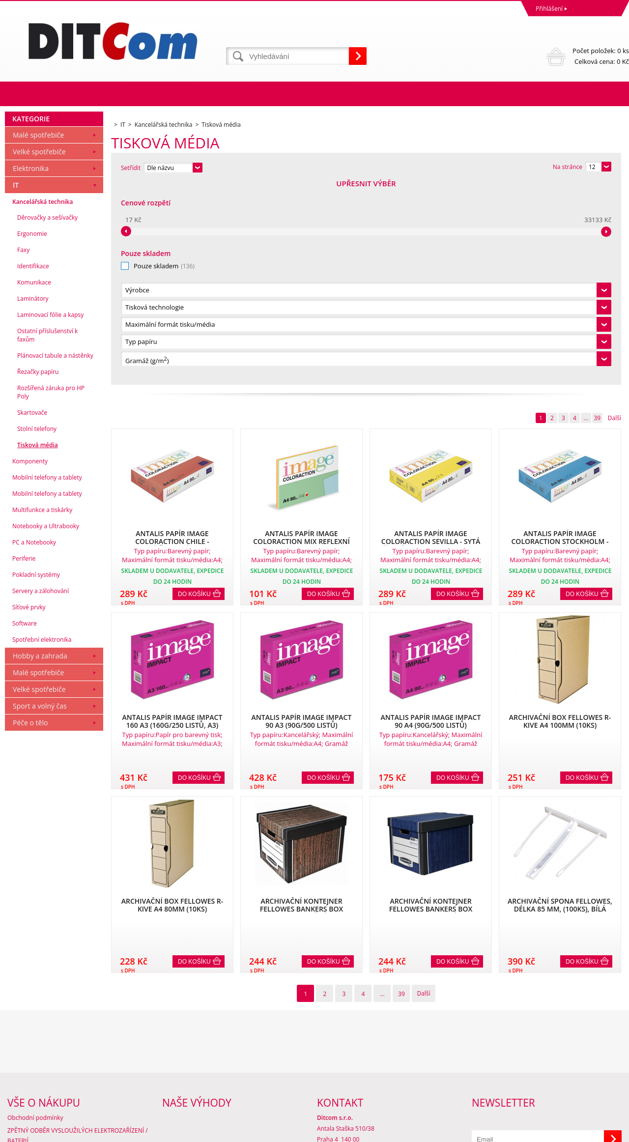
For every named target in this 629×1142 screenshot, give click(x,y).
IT (16, 387)
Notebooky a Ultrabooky (45, 728)
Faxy (23, 452)
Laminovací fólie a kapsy (50, 517)
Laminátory (33, 501)
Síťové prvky (29, 809)
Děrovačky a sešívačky (47, 420)
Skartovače (32, 615)
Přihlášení (549, 8)
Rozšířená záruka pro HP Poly (51, 594)
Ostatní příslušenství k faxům (47, 537)
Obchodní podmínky (35, 1050)
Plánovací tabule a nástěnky (55, 558)
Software (24, 826)
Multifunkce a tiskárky (42, 712)
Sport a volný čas (40, 908)
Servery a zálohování (40, 793)
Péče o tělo (30, 925)
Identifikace (33, 468)
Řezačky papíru (37, 574)
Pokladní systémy (36, 777)
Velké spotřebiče (39, 354)
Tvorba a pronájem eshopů (552, 1132)
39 (597, 215)
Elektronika (31, 370)
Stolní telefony (37, 631)
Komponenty (30, 663)
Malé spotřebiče (38, 337)
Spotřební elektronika (41, 842)
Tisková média (37, 647)
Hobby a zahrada (40, 858)
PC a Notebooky (34, 745)
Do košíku (194, 391)
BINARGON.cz (610, 1132)
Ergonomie (32, 436)
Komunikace (34, 485)
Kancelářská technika (42, 404)
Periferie (23, 761)
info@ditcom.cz (338, 1093)
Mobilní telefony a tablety (47, 680)
